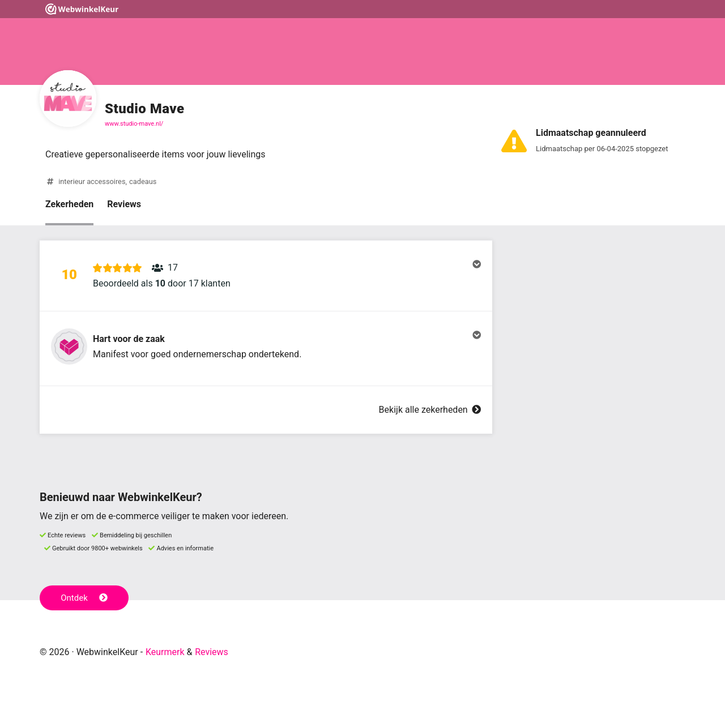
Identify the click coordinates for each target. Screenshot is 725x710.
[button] (266, 276)
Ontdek (84, 598)
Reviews (124, 204)
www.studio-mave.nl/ (134, 123)
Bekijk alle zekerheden (430, 409)
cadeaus (142, 181)
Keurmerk (165, 652)
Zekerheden (69, 204)
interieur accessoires (91, 181)
